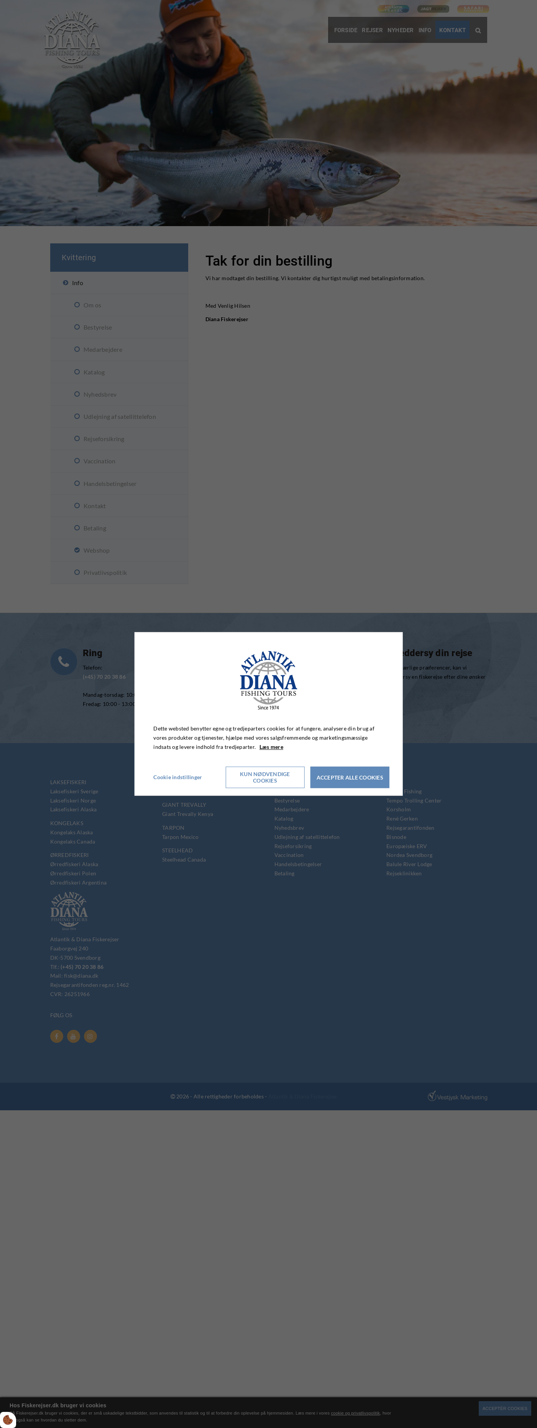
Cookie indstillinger (177, 777)
